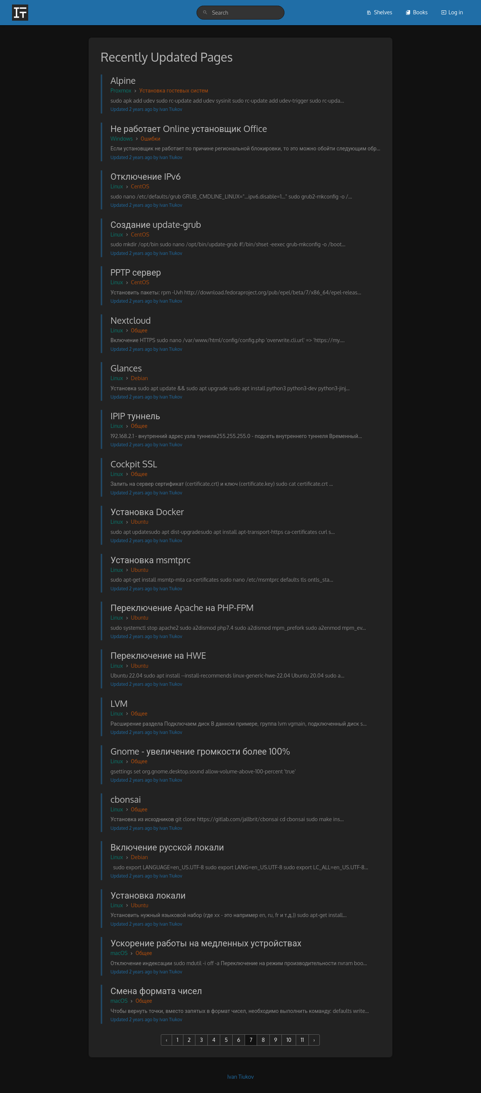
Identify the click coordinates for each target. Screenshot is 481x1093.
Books (416, 12)
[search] (240, 13)
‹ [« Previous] (166, 1040)
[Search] (205, 12)
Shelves (379, 12)
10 (288, 1040)
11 (302, 1040)
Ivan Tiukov (240, 1076)
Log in (452, 12)
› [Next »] (314, 1040)
